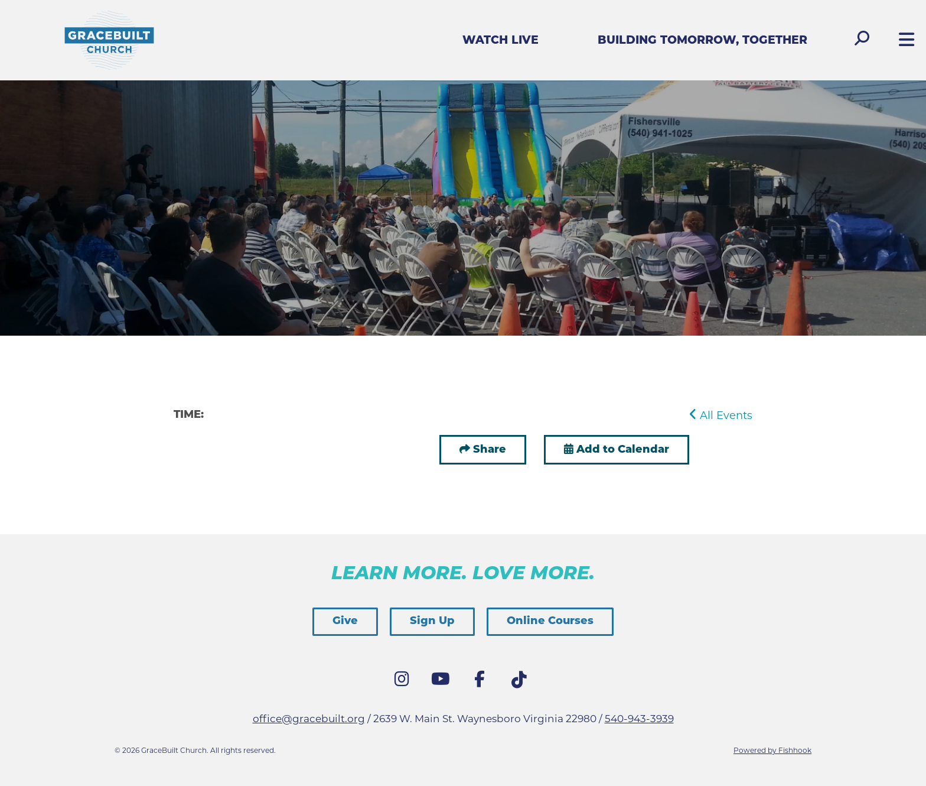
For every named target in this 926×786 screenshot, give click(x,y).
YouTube (443, 682)
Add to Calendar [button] (616, 450)
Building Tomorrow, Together (702, 41)
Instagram (404, 682)
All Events (720, 415)
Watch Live (500, 41)
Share (489, 450)
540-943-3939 (639, 719)
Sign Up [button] (432, 621)
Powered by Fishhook (772, 750)
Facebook (482, 682)
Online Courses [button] (550, 621)
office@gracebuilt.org (309, 719)
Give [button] (345, 621)
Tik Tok (521, 683)
